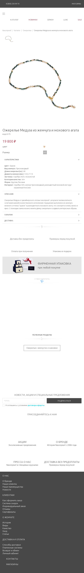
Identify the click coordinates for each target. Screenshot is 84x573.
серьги (50, 20)
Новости (6, 489)
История (6, 522)
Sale (80, 20)
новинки (33, 20)
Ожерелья (27, 30)
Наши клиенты (9, 484)
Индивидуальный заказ (14, 506)
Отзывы (6, 509)
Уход (4, 531)
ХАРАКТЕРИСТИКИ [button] (42, 160)
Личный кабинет (10, 553)
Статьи (5, 534)
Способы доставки (11, 545)
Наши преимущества (12, 487)
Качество (6, 528)
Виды (5, 525)
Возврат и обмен (10, 550)
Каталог (17, 30)
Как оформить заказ (12, 500)
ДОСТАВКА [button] (42, 221)
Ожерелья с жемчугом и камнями (42, 348)
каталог (14, 20)
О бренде (7, 481)
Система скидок (10, 503)
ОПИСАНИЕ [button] (42, 194)
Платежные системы (12, 547)
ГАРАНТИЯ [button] (42, 215)
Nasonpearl (6, 30)
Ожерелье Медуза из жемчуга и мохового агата (53, 30)
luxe (65, 20)
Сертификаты (9, 512)
